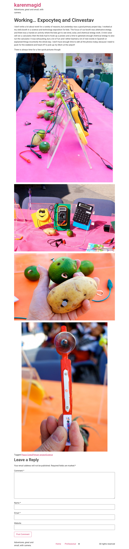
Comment (19, 471)
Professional (70, 544)
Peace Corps (26, 455)
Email (17, 513)
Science (49, 455)
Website (17, 523)
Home (58, 544)
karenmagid (27, 5)
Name (17, 503)
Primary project (39, 455)
